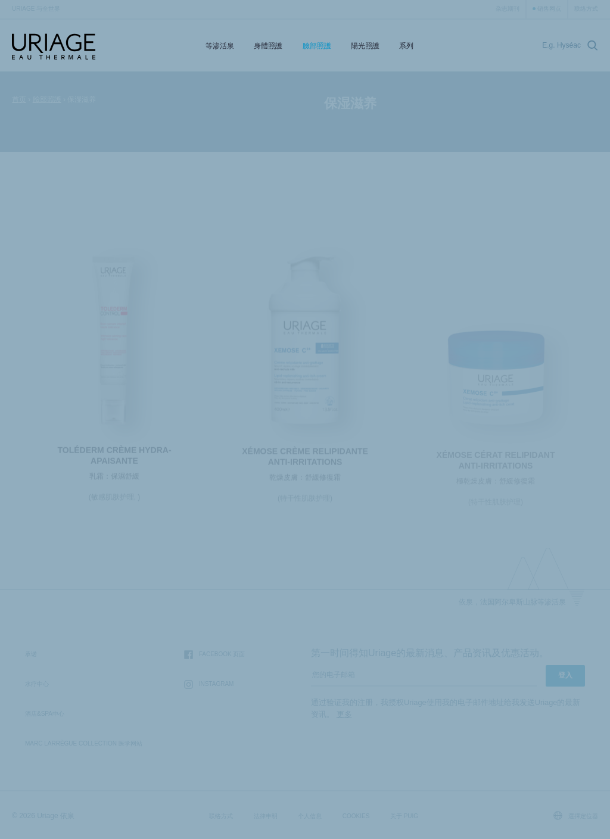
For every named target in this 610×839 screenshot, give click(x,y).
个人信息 (310, 816)
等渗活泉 (220, 46)
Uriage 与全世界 (36, 8)
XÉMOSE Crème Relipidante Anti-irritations (305, 460)
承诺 (31, 654)
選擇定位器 (575, 815)
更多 (344, 714)
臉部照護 (317, 46)
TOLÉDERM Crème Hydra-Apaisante (114, 458)
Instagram (209, 684)
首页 (19, 99)
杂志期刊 (507, 8)
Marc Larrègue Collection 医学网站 (83, 743)
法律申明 (266, 816)
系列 (406, 46)
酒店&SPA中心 (44, 713)
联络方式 (586, 8)
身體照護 (268, 46)
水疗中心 (37, 684)
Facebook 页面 (214, 655)
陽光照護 (365, 46)
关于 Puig (404, 816)
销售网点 (549, 8)
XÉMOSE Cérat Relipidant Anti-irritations (496, 464)
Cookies (356, 816)
